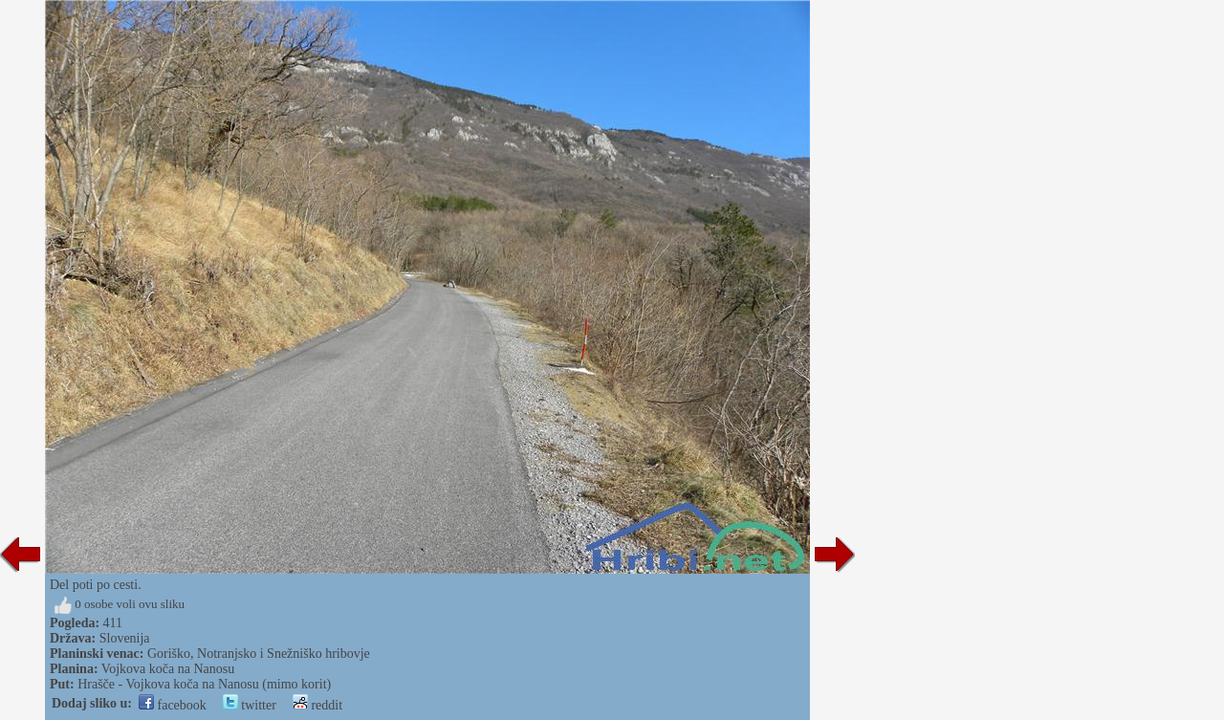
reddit (317, 705)
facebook (173, 705)
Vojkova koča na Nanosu (167, 669)
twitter (249, 705)
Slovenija (124, 638)
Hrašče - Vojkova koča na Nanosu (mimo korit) (204, 684)
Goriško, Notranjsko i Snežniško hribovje (258, 653)
